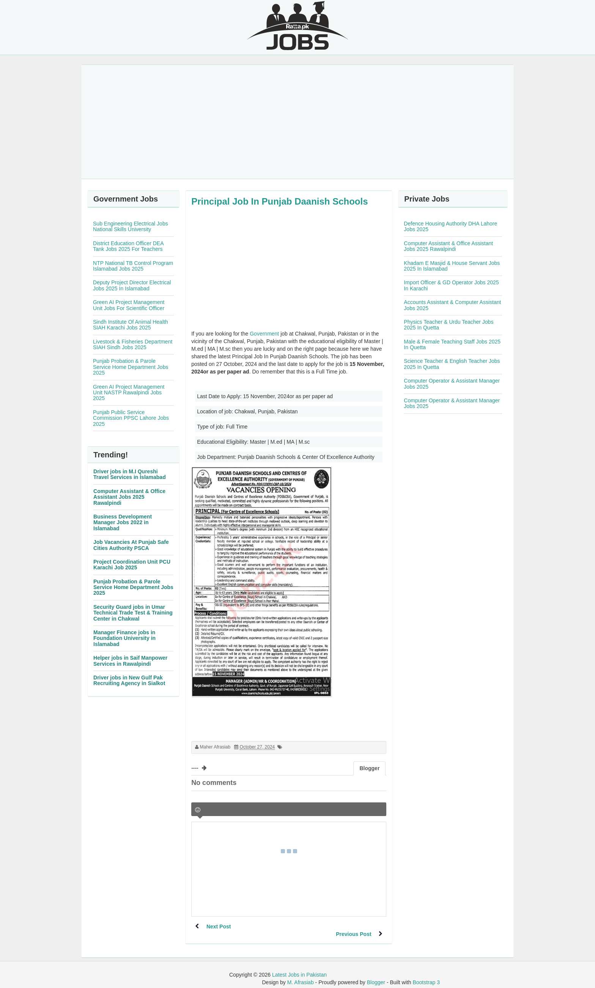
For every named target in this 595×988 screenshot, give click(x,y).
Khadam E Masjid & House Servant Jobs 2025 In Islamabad (452, 266)
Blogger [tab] (369, 768)
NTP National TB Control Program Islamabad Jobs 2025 (133, 266)
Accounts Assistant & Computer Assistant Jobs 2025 (452, 305)
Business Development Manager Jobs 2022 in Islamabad (122, 522)
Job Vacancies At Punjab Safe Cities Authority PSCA (131, 545)
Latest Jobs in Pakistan (299, 967)
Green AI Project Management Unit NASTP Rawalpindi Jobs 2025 (128, 393)
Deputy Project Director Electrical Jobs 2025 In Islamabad (132, 285)
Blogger (376, 975)
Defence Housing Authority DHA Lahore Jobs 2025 (450, 226)
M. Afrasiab (300, 975)
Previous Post (353, 926)
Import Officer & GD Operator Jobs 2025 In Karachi (451, 285)
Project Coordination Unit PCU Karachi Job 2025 (131, 564)
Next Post (218, 926)
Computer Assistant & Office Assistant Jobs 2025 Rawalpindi (129, 497)
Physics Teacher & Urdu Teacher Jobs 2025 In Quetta (448, 325)
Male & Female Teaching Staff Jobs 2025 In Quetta (452, 344)
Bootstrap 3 (426, 975)
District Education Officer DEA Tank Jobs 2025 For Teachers (128, 246)
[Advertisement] (297, 122)
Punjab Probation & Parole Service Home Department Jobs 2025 (130, 367)
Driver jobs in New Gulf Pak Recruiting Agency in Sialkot (129, 680)
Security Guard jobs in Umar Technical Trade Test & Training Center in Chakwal (133, 613)
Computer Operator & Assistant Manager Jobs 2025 (452, 383)
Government (264, 334)
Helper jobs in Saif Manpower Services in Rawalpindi (130, 661)
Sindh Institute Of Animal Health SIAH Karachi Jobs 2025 (130, 325)
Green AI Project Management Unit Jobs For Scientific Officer (128, 305)
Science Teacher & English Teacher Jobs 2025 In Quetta (452, 364)
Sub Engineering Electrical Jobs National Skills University (130, 226)
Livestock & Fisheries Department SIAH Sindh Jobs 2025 (132, 344)
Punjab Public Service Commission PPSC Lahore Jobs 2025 (131, 418)
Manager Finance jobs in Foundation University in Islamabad (124, 638)
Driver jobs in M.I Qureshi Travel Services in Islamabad (129, 474)
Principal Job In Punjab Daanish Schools (279, 201)
